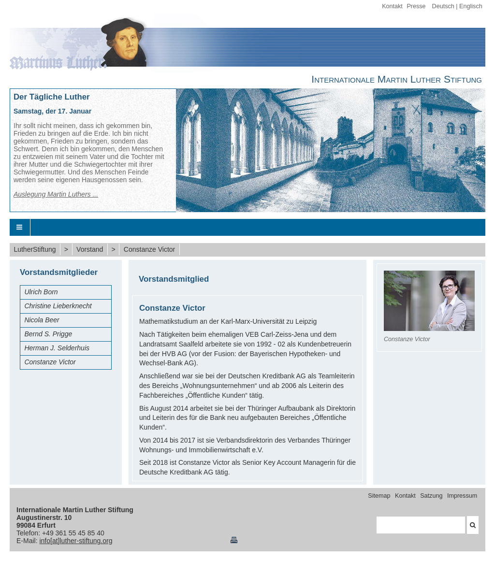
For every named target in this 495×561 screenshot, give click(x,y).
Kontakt (392, 6)
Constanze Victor (149, 249)
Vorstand (89, 249)
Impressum (462, 495)
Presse (416, 6)
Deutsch (443, 6)
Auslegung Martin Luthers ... (56, 194)
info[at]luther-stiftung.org (75, 541)
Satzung (431, 495)
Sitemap (379, 495)
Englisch (470, 6)
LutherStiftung (35, 249)
